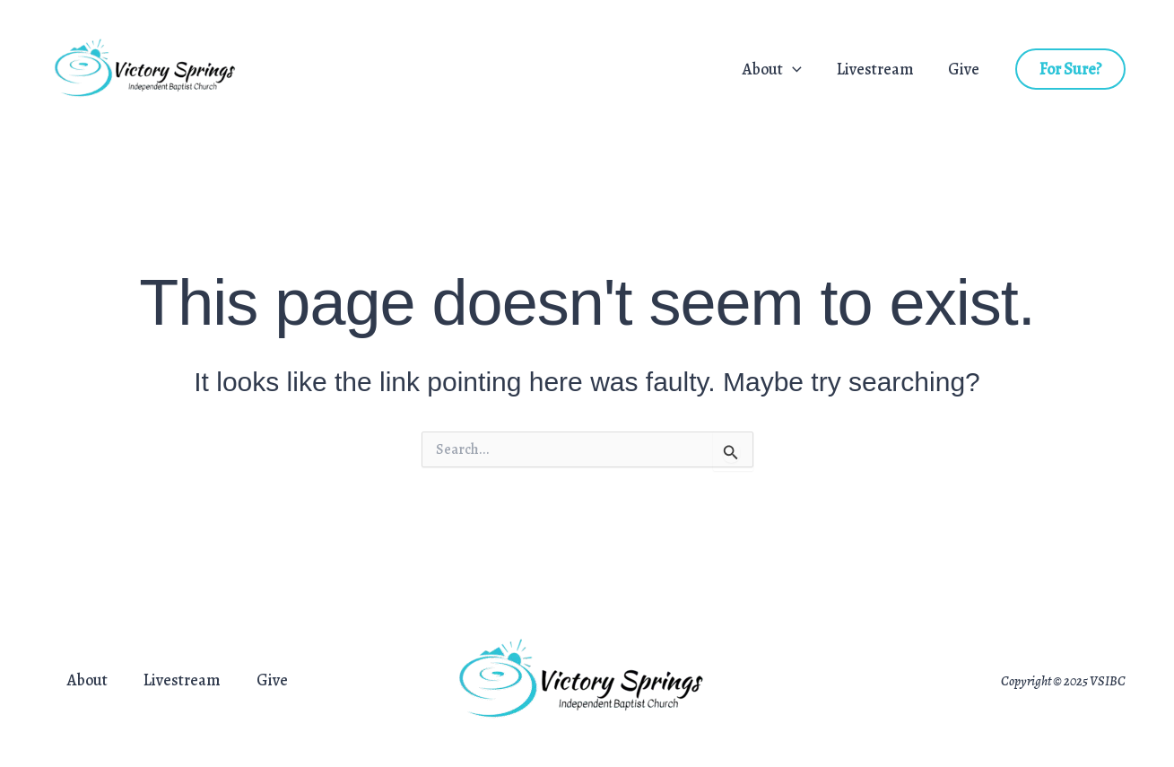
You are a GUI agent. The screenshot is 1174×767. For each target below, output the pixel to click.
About (778, 69)
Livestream (878, 69)
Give (965, 69)
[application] (798, 69)
